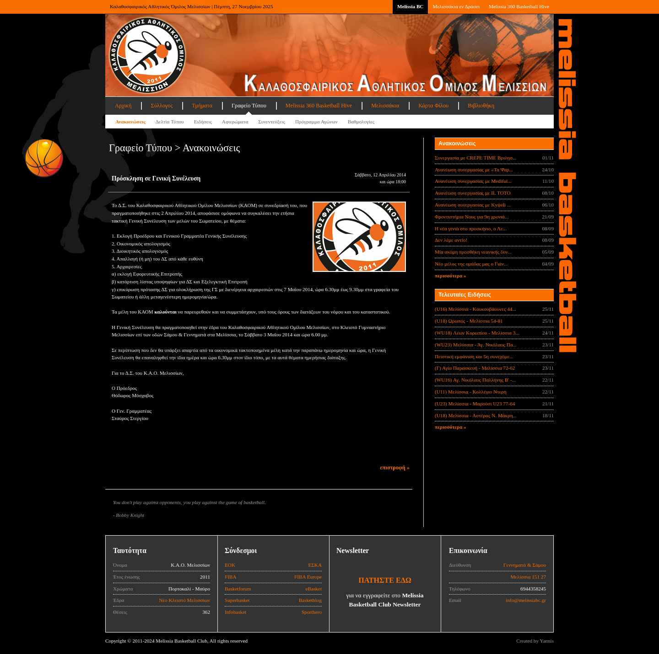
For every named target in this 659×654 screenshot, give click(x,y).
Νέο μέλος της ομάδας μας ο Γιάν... (471, 263)
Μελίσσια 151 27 (528, 577)
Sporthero (312, 612)
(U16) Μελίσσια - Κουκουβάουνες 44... (475, 309)
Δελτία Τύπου (170, 121)
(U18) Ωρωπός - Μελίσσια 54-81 (469, 321)
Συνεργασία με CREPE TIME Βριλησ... (476, 157)
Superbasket (237, 600)
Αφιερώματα (235, 121)
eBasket (314, 588)
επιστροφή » (395, 467)
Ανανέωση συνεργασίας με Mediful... (473, 181)
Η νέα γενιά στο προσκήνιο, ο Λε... (471, 228)
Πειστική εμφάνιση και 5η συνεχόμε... (474, 356)
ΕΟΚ (230, 565)
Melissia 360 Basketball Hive (519, 6)
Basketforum (238, 588)
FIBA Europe (308, 577)
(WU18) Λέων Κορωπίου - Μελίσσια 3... (477, 332)
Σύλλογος (162, 105)
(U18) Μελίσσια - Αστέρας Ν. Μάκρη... (476, 415)
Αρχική (123, 105)
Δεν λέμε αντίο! (451, 240)
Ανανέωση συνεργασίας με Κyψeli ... (473, 204)
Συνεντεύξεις (271, 121)
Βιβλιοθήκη (481, 105)
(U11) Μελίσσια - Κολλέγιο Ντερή (471, 391)
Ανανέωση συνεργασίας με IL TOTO (472, 193)
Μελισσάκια (385, 105)
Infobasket (235, 612)
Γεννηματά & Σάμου (524, 565)
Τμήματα (202, 105)
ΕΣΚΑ (315, 565)
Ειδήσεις (203, 121)
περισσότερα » (450, 275)
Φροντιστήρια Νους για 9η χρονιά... (471, 216)
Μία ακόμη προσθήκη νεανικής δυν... (473, 252)
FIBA (231, 577)
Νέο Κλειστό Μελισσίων (184, 600)
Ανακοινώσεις (130, 121)
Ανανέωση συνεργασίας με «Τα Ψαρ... (474, 169)
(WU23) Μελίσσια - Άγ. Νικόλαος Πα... (476, 344)
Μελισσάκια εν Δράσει (455, 6)
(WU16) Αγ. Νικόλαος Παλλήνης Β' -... (475, 380)
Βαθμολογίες (361, 121)
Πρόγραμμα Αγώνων (316, 121)
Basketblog (310, 600)
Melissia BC (410, 6)
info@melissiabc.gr (526, 600)
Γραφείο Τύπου (249, 105)
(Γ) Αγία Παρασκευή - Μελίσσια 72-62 (475, 368)
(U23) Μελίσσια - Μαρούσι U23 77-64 (475, 403)
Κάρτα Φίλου (433, 105)
